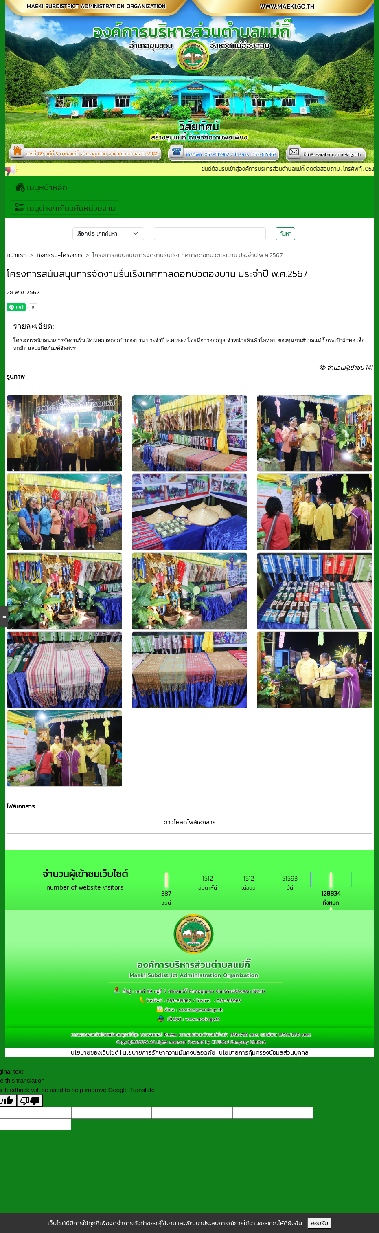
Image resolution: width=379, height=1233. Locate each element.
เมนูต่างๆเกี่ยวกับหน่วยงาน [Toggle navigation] (65, 207)
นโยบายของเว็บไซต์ (95, 1052)
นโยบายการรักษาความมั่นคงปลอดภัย (169, 1052)
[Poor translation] (30, 1100)
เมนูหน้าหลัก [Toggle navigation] (41, 187)
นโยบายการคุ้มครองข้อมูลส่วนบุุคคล (264, 1052)
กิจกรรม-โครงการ (60, 255)
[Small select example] (108, 233)
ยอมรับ (319, 1223)
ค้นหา (285, 233)
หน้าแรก (17, 255)
